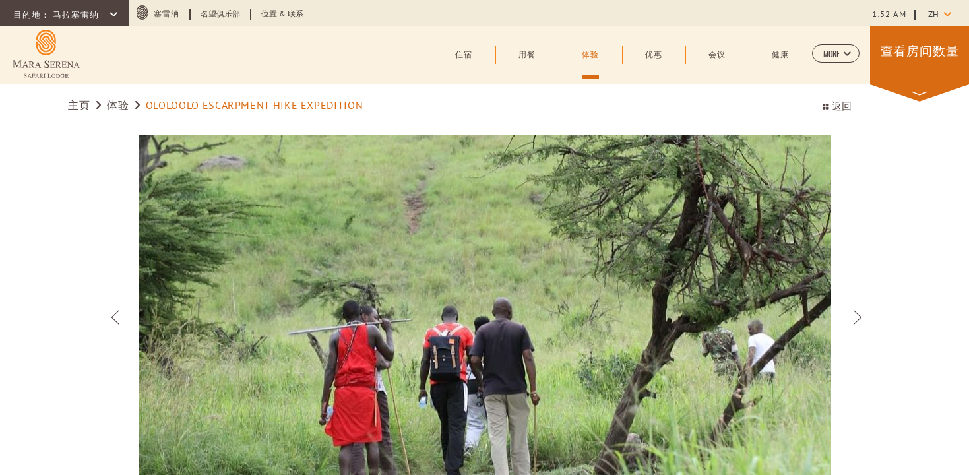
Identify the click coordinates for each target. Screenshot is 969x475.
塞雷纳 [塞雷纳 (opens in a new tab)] (166, 14)
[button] (836, 53)
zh (933, 15)
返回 (837, 107)
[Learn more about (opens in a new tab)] (46, 54)
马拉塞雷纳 (77, 16)
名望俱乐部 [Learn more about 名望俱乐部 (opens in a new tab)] (220, 14)
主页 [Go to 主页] (80, 106)
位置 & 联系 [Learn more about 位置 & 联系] (282, 14)
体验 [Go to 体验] (118, 106)
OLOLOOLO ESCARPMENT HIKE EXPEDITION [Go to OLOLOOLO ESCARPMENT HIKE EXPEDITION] (254, 106)
